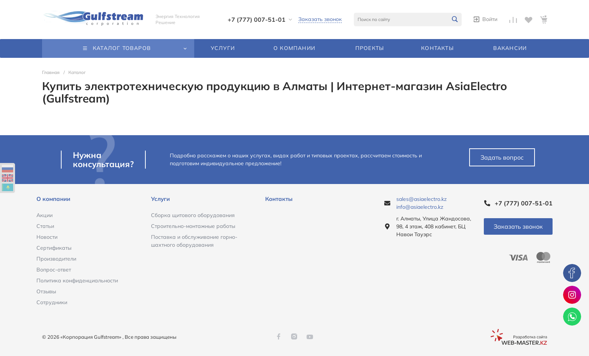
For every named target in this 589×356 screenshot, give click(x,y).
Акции (44, 215)
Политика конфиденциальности (77, 280)
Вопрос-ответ (53, 269)
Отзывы (46, 291)
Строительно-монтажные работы (193, 226)
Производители (56, 258)
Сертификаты (53, 247)
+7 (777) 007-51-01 (256, 19)
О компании (53, 198)
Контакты (279, 198)
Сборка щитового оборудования (193, 215)
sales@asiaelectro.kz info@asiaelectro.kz (421, 203)
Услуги (160, 198)
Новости (46, 237)
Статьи (45, 226)
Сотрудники (51, 302)
